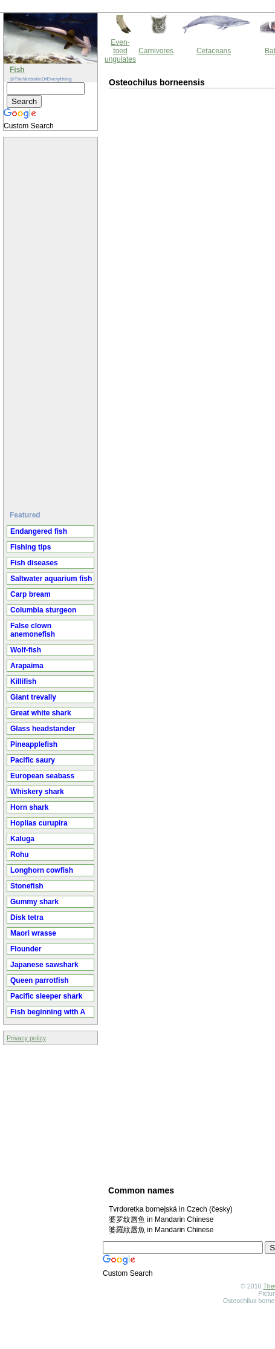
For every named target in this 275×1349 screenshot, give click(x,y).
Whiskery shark (37, 791)
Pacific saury (32, 760)
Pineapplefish (33, 744)
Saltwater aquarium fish (51, 578)
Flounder (25, 949)
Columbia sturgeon (43, 610)
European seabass (42, 776)
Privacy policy (26, 1038)
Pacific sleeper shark (46, 996)
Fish (17, 69)
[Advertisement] (52, 319)
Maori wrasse (33, 933)
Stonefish (27, 886)
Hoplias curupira (39, 823)
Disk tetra (27, 917)
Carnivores (155, 51)
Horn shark (29, 807)
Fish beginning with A (47, 1012)
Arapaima (27, 665)
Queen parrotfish (39, 980)
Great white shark (40, 713)
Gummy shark (34, 902)
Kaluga (22, 839)
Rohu (19, 854)
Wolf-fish (25, 650)
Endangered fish (38, 531)
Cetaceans (213, 51)
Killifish (23, 681)
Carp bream (30, 594)
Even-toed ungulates (120, 51)
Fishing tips (30, 547)
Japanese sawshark (44, 964)
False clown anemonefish (32, 630)
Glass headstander (42, 728)
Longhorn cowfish (41, 870)
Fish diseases (34, 563)
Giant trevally (33, 697)
